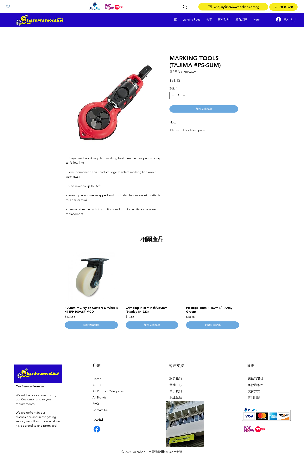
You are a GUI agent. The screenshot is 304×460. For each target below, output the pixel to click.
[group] (152, 289)
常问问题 (254, 397)
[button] (293, 19)
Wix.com (170, 452)
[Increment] (184, 95)
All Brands (99, 397)
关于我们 (175, 391)
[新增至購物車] (91, 325)
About (96, 385)
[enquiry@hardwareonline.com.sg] (233, 6)
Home (96, 379)
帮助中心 (175, 385)
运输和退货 (255, 379)
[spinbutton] (178, 95)
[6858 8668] (283, 7)
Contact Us (100, 410)
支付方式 (254, 391)
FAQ (95, 403)
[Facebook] (96, 429)
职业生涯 (175, 397)
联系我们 (175, 379)
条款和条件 (255, 385)
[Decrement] (172, 95)
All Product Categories (108, 391)
